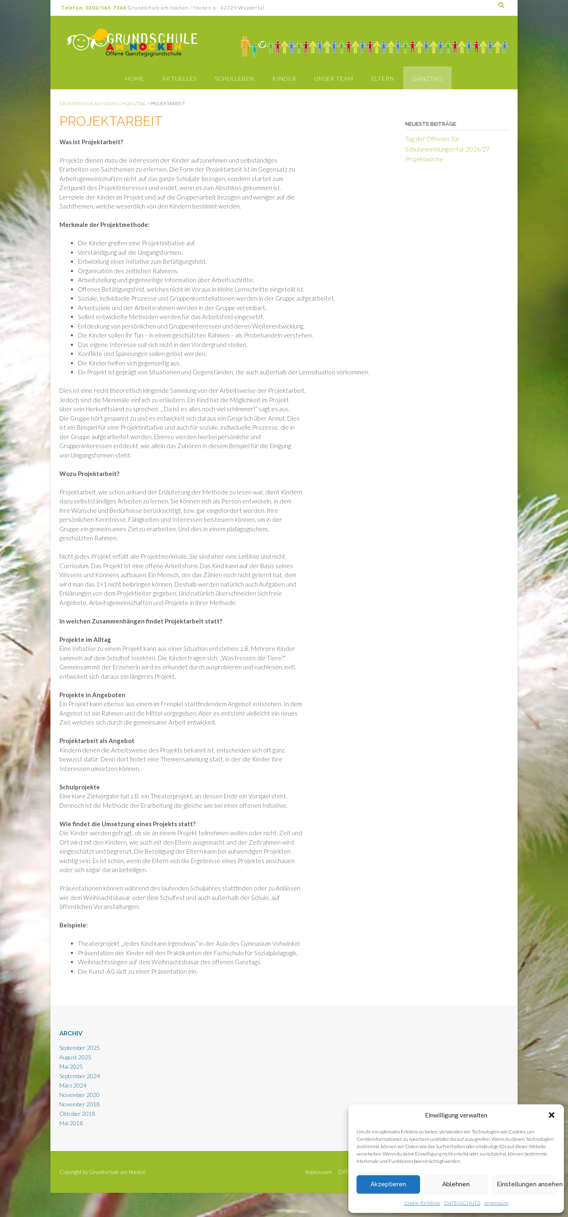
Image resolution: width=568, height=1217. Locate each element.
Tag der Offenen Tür (432, 139)
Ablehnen (456, 1184)
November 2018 (79, 1104)
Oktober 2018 (77, 1113)
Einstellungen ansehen (526, 1184)
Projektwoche (424, 159)
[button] (552, 1115)
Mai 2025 (71, 1066)
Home (134, 78)
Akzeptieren (388, 1184)
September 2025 (79, 1047)
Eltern (382, 78)
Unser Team (333, 78)
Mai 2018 (71, 1123)
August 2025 (75, 1057)
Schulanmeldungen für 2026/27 (447, 149)
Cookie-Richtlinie (422, 1203)
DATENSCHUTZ (462, 1203)
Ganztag (427, 78)
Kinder (284, 78)
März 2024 (72, 1085)
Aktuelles (179, 78)
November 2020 (79, 1094)
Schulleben (234, 78)
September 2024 (79, 1075)
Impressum (496, 1203)
